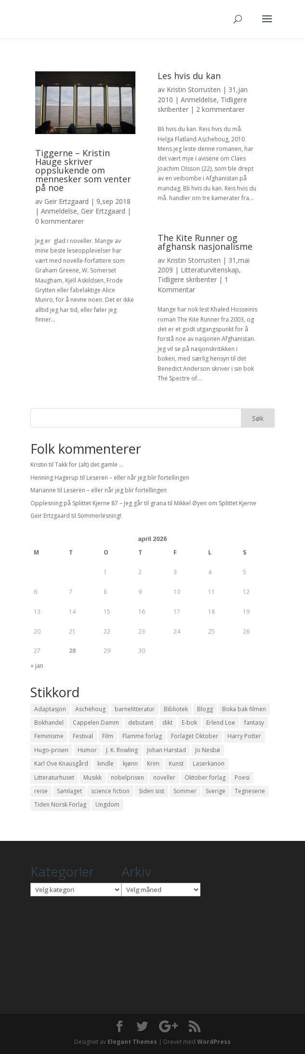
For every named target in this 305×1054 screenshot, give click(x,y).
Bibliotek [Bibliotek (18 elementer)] (176, 709)
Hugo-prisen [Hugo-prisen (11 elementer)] (51, 750)
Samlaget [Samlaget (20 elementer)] (69, 791)
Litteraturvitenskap (210, 269)
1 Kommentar (193, 284)
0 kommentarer (59, 221)
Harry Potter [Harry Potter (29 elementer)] (244, 736)
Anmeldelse (59, 211)
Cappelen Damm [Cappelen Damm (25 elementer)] (96, 722)
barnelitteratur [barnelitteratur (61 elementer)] (135, 709)
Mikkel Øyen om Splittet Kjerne (215, 503)
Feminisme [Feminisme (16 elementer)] (49, 736)
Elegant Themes (132, 1042)
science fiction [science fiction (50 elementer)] (110, 791)
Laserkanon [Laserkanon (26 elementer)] (209, 763)
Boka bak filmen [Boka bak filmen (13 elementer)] (244, 709)
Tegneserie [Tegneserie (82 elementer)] (250, 791)
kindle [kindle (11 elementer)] (105, 763)
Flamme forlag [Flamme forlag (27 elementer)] (142, 736)
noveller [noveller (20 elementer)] (164, 777)
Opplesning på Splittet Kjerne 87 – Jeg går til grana (98, 503)
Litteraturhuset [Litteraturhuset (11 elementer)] (54, 777)
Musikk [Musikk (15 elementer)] (92, 777)
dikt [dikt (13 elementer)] (167, 722)
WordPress (214, 1042)
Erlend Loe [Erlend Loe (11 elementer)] (220, 722)
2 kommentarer (220, 109)
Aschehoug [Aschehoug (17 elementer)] (90, 709)
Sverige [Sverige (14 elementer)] (215, 791)
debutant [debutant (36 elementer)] (140, 722)
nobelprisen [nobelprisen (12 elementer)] (127, 777)
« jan (36, 666)
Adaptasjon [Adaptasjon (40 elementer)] (50, 709)
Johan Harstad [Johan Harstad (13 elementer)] (166, 750)
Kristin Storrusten (194, 89)
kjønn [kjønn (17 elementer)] (130, 763)
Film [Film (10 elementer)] (107, 736)
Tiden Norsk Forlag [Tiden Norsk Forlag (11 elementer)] (60, 804)
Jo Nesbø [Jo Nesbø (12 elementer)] (207, 750)
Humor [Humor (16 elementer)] (87, 750)
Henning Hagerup (54, 477)
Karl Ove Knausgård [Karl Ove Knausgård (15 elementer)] (61, 763)
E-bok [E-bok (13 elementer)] (189, 722)
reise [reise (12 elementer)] (41, 791)
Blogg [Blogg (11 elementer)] (205, 709)
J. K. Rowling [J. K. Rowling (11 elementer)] (122, 750)
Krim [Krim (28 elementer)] (153, 763)
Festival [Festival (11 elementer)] (83, 736)
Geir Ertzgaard (66, 201)
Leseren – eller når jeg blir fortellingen (137, 477)
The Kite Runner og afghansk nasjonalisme (205, 242)
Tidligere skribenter (187, 279)
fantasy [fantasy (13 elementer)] (254, 722)
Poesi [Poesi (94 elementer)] (242, 777)
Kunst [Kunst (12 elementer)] (176, 763)
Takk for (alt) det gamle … (89, 464)
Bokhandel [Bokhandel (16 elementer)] (49, 722)
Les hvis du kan (189, 75)
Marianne (43, 490)
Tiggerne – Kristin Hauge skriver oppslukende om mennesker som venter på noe (83, 170)
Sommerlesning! (99, 516)
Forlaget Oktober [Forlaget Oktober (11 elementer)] (194, 736)
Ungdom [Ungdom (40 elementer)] (107, 804)
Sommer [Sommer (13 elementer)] (185, 791)
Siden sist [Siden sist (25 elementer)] (151, 791)
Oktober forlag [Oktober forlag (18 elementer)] (205, 777)
